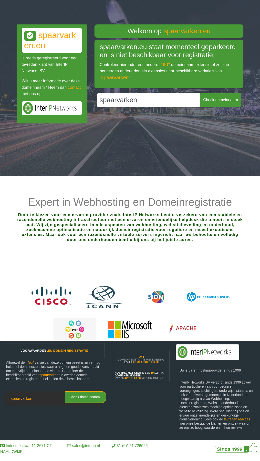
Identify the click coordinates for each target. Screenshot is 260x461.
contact (74, 87)
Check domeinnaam (84, 397)
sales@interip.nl (86, 446)
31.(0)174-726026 (132, 446)
